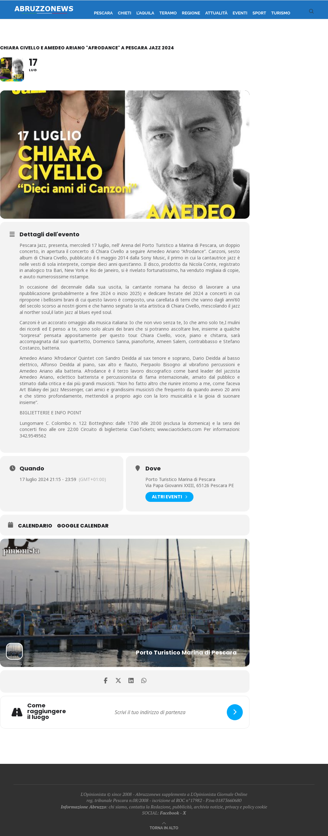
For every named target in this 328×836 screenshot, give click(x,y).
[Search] (311, 13)
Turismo (280, 13)
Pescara (103, 13)
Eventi (240, 13)
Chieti (124, 13)
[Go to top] (164, 827)
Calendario (35, 526)
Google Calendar (83, 526)
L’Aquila (145, 13)
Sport (259, 13)
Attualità (216, 13)
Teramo (168, 13)
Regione (191, 13)
